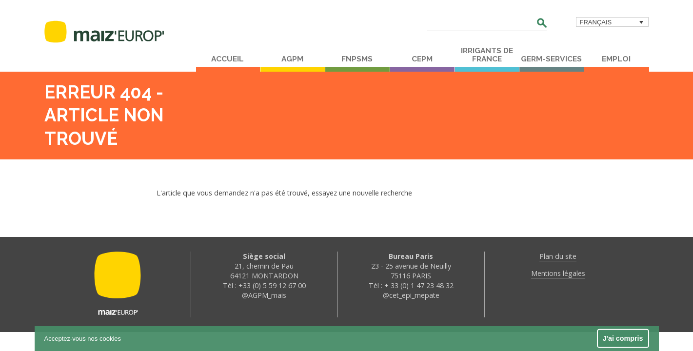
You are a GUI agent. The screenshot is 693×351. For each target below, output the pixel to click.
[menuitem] (612, 22)
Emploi (616, 59)
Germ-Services (551, 59)
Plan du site (557, 256)
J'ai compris (623, 338)
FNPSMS (357, 59)
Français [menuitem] (596, 22)
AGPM (292, 59)
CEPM (422, 59)
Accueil (227, 59)
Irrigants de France (487, 54)
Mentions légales (558, 273)
